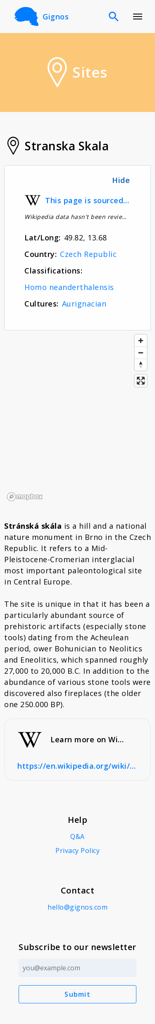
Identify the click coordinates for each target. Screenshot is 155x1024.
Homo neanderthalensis (69, 287)
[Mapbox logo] (25, 496)
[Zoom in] (141, 341)
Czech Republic (88, 254)
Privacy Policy (77, 850)
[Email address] (77, 968)
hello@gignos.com (77, 907)
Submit (77, 994)
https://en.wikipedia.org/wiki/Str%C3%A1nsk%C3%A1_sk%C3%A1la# (77, 766)
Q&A (77, 836)
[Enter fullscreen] (141, 381)
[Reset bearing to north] (141, 365)
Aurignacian (84, 304)
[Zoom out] (141, 353)
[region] (77, 417)
